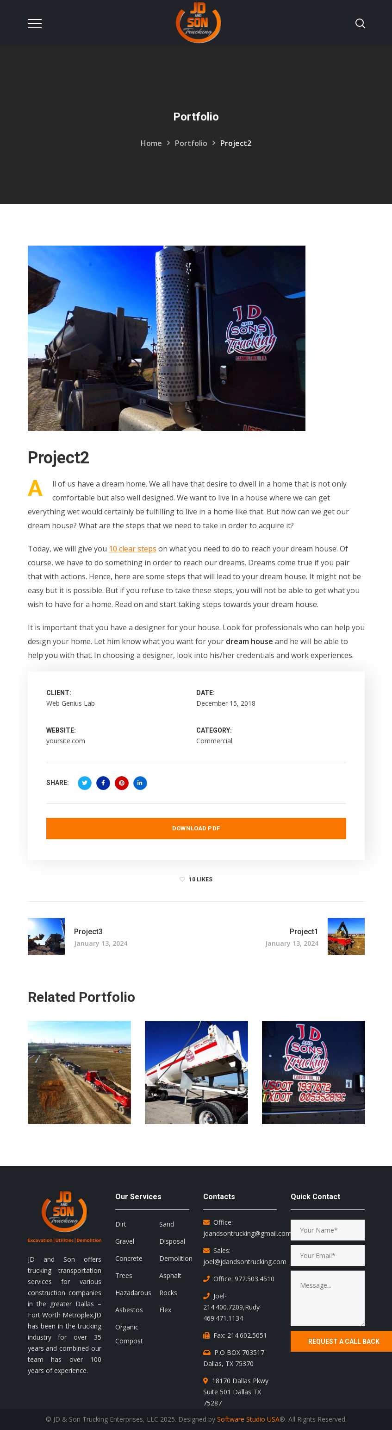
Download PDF (196, 828)
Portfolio (191, 143)
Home (151, 143)
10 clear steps (132, 549)
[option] (79, 1079)
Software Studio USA (248, 1419)
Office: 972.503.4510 (243, 1278)
